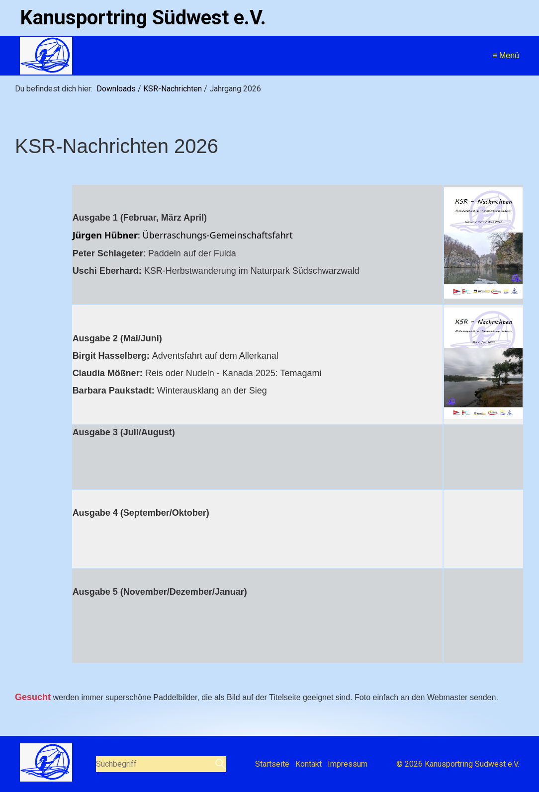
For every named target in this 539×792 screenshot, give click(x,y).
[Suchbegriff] (161, 764)
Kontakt (308, 764)
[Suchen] (219, 764)
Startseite (272, 764)
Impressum (347, 764)
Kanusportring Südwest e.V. (143, 17)
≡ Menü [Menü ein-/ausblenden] (505, 55)
